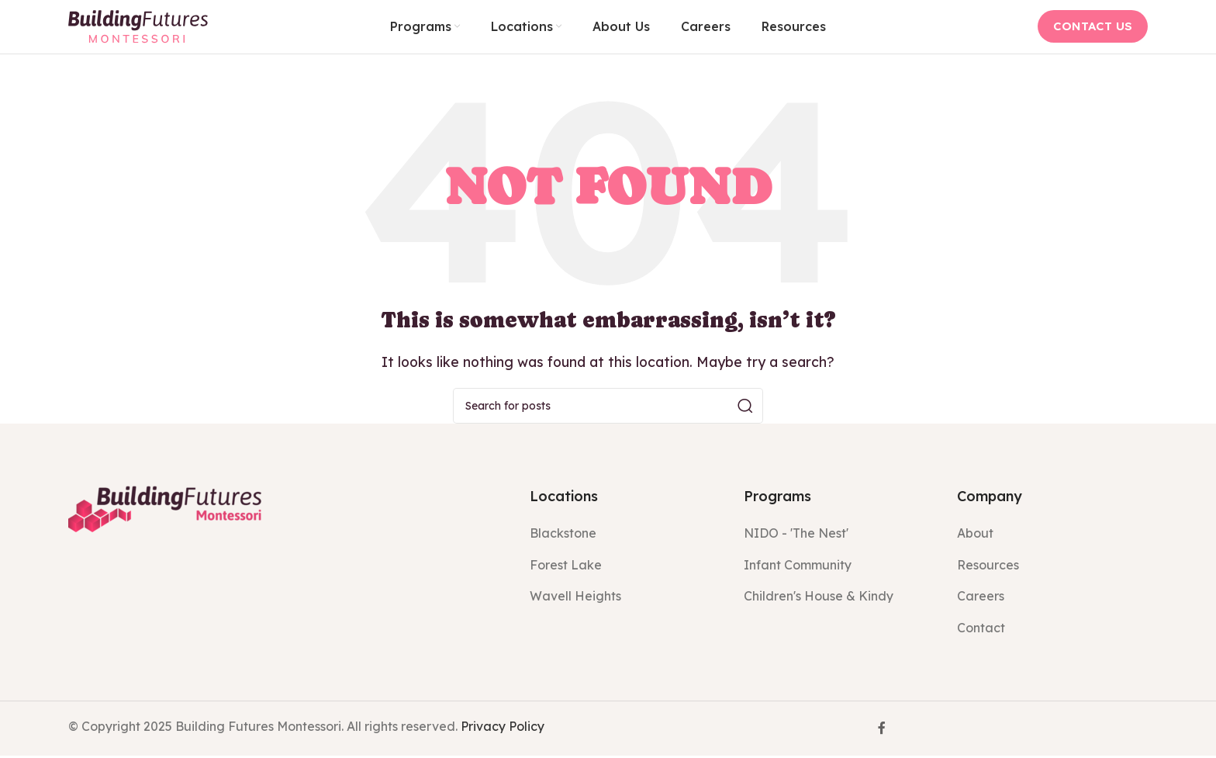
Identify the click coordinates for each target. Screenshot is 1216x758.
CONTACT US (1092, 27)
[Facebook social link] (881, 730)
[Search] (608, 409)
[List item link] (625, 537)
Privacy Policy (502, 728)
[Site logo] (138, 26)
